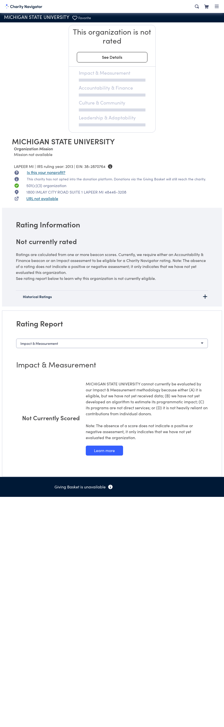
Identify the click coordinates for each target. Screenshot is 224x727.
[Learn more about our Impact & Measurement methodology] (104, 451)
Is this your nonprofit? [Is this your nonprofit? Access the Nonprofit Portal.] (46, 172)
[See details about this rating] (112, 57)
